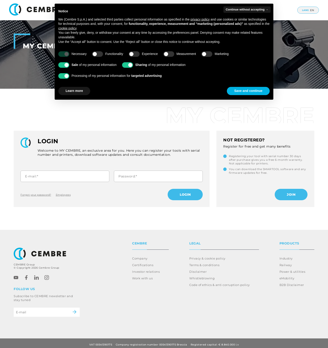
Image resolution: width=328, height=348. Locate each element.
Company (140, 255)
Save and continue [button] (248, 91)
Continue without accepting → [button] (247, 9)
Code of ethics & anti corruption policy (219, 282)
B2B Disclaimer (291, 282)
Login (185, 194)
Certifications (142, 262)
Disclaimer (198, 269)
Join (291, 194)
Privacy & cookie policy (207, 255)
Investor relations (146, 269)
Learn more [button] (74, 91)
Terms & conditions (204, 262)
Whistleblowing (202, 275)
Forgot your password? (35, 194)
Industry (286, 255)
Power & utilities (292, 269)
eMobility (287, 275)
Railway (285, 262)
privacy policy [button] (200, 19)
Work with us (142, 275)
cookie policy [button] (67, 28)
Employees (63, 194)
